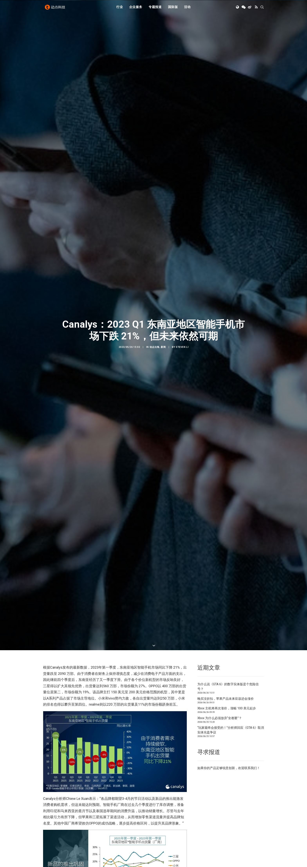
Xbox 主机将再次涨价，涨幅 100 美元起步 (226, 392)
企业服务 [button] (135, 8)
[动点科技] (55, 8)
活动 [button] (187, 8)
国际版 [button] (173, 8)
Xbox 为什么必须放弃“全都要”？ (219, 401)
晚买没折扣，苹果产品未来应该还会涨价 (225, 382)
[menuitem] (120, 8)
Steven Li (182, 188)
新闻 (163, 188)
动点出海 (154, 188)
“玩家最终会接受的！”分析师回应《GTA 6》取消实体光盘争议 (230, 414)
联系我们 (250, 452)
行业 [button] (119, 8)
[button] (237, 8)
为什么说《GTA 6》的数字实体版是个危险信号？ (228, 370)
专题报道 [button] (155, 8)
